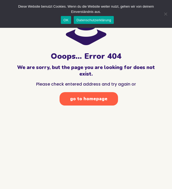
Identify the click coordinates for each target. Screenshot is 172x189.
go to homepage (88, 99)
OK (65, 20)
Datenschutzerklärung (93, 20)
